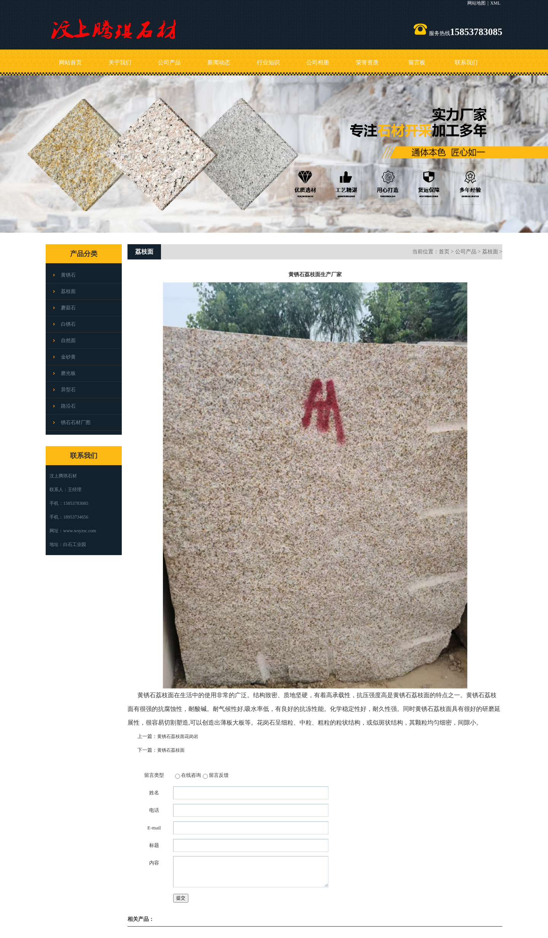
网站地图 (476, 3)
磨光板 (68, 373)
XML (495, 3)
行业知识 (268, 62)
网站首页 (70, 62)
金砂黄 (68, 357)
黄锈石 (68, 275)
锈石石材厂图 (76, 422)
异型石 (68, 389)
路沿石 (68, 406)
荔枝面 (68, 291)
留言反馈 (219, 775)
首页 (444, 252)
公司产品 (169, 62)
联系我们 (466, 62)
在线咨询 (191, 775)
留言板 (416, 62)
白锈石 (68, 324)
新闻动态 (218, 62)
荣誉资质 (367, 62)
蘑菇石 (68, 308)
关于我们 (119, 62)
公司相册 (317, 62)
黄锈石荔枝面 (171, 750)
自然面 (68, 340)
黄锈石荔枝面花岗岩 (177, 736)
